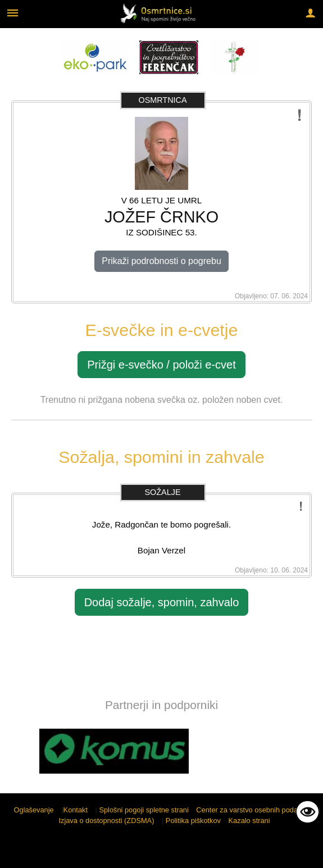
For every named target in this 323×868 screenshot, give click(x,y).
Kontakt (75, 810)
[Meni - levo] (12, 12)
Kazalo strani (249, 820)
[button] (18, 753)
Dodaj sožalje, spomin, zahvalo (161, 602)
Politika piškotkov (193, 820)
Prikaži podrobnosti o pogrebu (161, 261)
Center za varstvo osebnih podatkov (253, 810)
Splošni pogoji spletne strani (143, 810)
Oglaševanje (34, 810)
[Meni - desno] (310, 12)
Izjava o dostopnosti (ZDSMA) (106, 820)
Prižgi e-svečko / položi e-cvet (161, 364)
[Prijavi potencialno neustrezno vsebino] (300, 115)
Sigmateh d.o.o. (156, 852)
